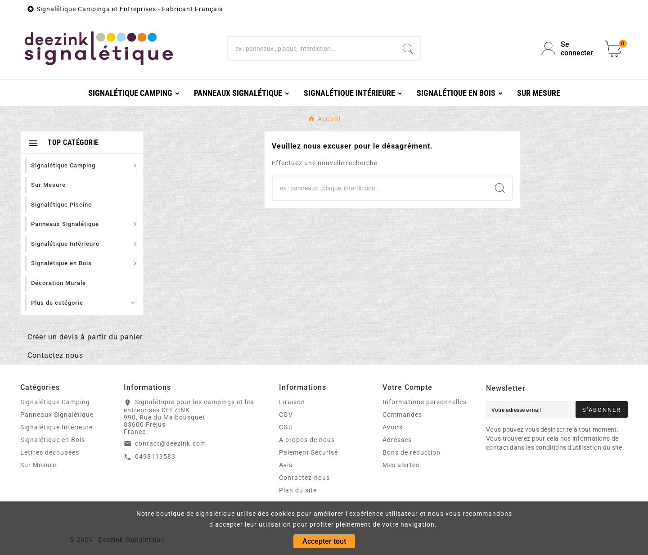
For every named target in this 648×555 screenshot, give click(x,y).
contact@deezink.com (170, 443)
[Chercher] (312, 48)
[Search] (408, 49)
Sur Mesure (38, 465)
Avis (285, 465)
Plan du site (298, 490)
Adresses (397, 439)
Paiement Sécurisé (308, 452)
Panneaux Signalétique (57, 414)
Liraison (292, 402)
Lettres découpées (49, 452)
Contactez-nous (304, 477)
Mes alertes (400, 465)
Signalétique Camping (55, 402)
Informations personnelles (424, 402)
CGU (286, 427)
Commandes (402, 414)
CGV (286, 414)
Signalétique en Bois (52, 439)
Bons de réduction (411, 452)
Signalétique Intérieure (56, 427)
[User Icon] (567, 48)
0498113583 (155, 456)
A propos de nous (307, 439)
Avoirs (392, 427)
